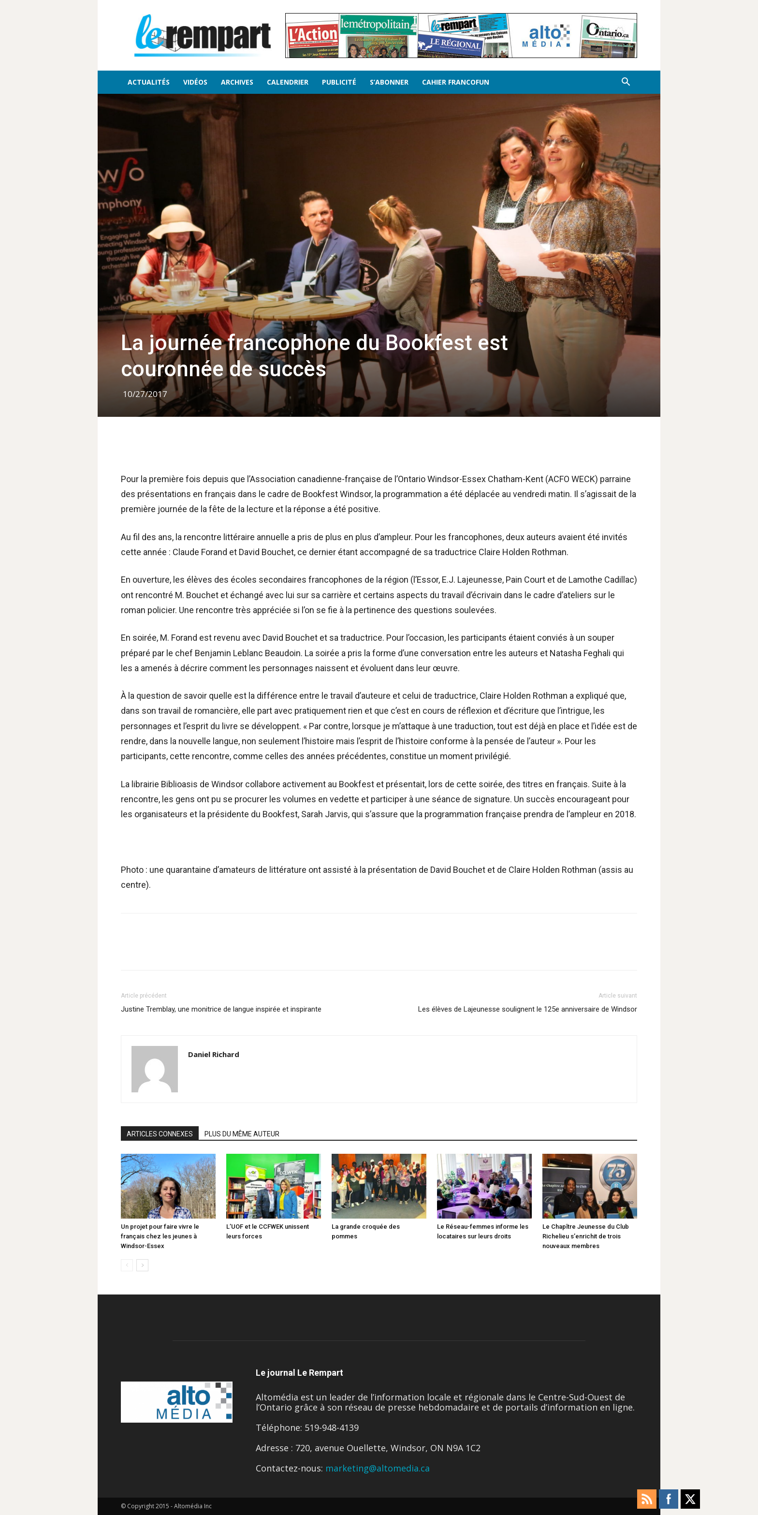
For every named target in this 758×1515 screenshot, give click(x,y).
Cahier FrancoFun (455, 82)
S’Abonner (389, 82)
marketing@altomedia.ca (377, 1468)
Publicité (339, 82)
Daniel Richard (213, 1054)
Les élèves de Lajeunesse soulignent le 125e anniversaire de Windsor (527, 1009)
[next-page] (142, 1265)
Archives (237, 82)
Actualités (149, 82)
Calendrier (287, 82)
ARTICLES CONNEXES (160, 1134)
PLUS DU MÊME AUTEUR (241, 1134)
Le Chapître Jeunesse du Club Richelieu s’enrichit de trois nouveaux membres (585, 1236)
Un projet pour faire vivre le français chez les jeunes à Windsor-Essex (160, 1236)
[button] (625, 82)
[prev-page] (127, 1265)
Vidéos (195, 82)
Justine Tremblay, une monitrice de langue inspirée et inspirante (221, 1009)
